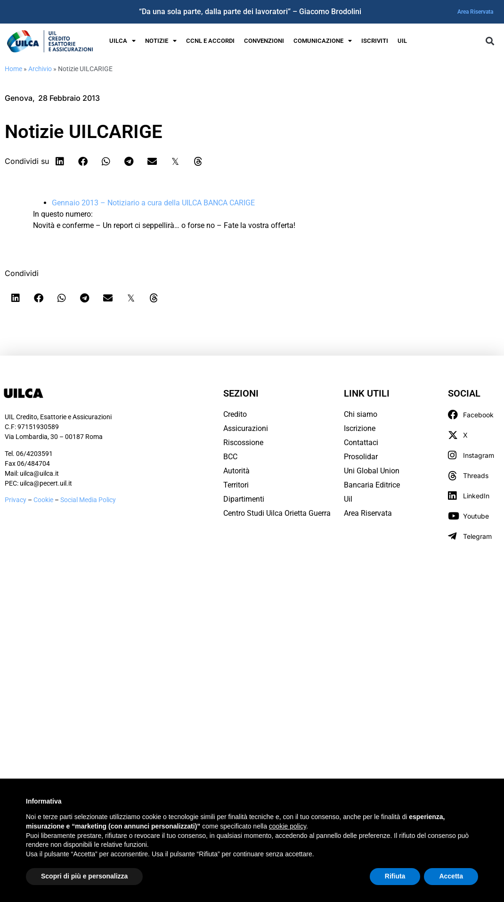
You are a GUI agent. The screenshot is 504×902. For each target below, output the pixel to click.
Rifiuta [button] (395, 876)
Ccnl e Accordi (210, 40)
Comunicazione (322, 41)
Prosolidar (361, 456)
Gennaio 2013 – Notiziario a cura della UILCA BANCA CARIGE (153, 202)
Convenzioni (264, 40)
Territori (236, 484)
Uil (348, 499)
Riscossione (243, 442)
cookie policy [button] (287, 826)
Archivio (40, 69)
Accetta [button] (451, 876)
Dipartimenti (243, 499)
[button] (489, 41)
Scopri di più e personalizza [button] (84, 876)
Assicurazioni (245, 428)
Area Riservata (475, 11)
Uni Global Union (371, 470)
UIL (402, 40)
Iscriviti (374, 40)
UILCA (122, 41)
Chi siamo (360, 414)
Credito (235, 414)
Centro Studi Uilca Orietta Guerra (277, 513)
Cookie (44, 500)
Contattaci (361, 442)
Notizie (161, 41)
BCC (230, 456)
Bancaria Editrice (372, 484)
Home (13, 69)
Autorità (236, 470)
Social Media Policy (88, 500)
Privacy (15, 500)
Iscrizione (359, 428)
